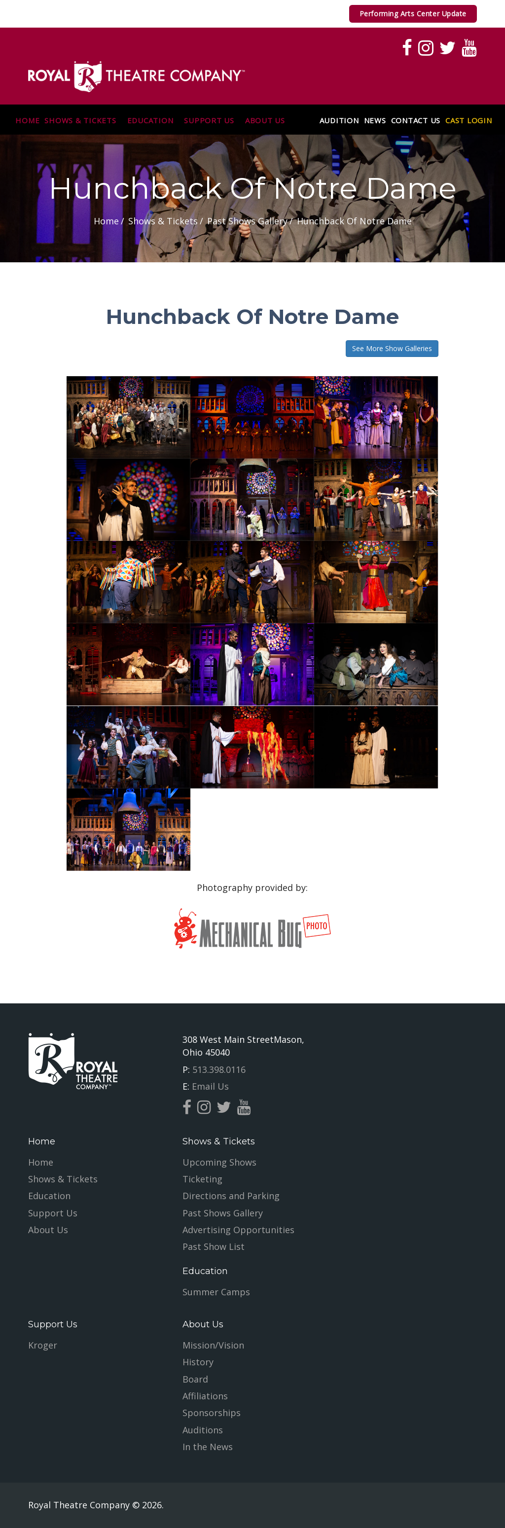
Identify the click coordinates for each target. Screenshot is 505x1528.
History (198, 1362)
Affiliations (205, 1396)
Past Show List (213, 1246)
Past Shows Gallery (222, 1213)
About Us (265, 121)
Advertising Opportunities (238, 1230)
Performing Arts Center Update (413, 13)
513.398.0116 (218, 1069)
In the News (207, 1447)
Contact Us (416, 121)
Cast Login (468, 121)
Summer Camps (216, 1292)
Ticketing (202, 1179)
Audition (339, 121)
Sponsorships (211, 1413)
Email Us (209, 1086)
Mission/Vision (213, 1345)
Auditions (202, 1430)
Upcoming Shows (219, 1162)
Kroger (42, 1345)
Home (27, 121)
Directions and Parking (231, 1196)
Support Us (209, 121)
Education (150, 121)
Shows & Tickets (80, 121)
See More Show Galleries (392, 348)
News (375, 121)
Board (195, 1379)
